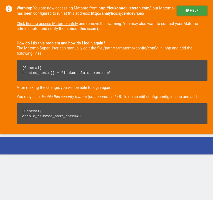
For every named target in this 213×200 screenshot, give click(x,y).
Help (192, 10)
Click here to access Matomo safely (47, 23)
